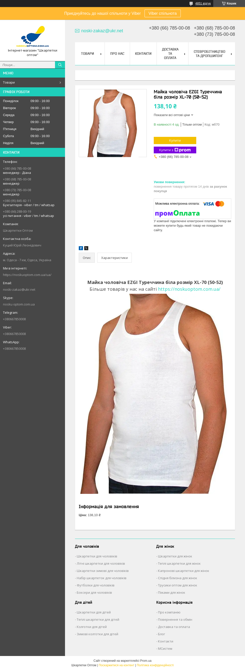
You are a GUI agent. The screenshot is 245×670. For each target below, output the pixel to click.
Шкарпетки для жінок (175, 556)
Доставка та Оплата (170, 53)
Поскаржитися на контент (116, 665)
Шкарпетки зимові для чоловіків (103, 570)
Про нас (117, 54)
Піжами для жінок (171, 592)
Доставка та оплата (174, 626)
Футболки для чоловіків (95, 585)
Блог (161, 634)
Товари (9, 82)
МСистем (165, 648)
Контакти (143, 54)
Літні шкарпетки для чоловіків (101, 563)
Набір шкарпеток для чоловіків (101, 578)
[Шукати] (60, 65)
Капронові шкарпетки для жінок (183, 570)
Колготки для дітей (92, 626)
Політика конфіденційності (155, 665)
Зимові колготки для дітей (97, 634)
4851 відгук (203, 3)
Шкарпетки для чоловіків (97, 556)
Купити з (175, 150)
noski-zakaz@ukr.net (19, 289)
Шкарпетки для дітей (94, 612)
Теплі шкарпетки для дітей (98, 619)
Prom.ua (146, 660)
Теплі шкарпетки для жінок (179, 563)
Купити (175, 140)
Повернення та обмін (175, 619)
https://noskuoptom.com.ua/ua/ (27, 274)
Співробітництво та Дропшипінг (209, 54)
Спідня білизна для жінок (177, 578)
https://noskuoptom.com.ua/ (189, 289)
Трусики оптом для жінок (177, 585)
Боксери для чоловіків (94, 592)
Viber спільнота (162, 13)
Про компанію (169, 612)
